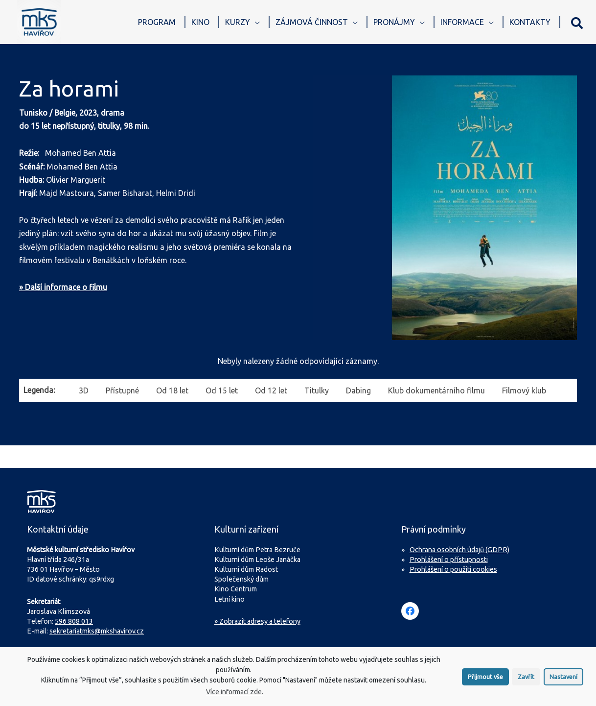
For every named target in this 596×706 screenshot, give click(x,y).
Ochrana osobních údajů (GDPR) (459, 550)
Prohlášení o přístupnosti (449, 559)
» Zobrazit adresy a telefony (257, 621)
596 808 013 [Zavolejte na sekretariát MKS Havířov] (74, 621)
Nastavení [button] (563, 680)
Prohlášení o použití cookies (453, 569)
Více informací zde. (234, 695)
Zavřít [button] (526, 680)
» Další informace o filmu (63, 287)
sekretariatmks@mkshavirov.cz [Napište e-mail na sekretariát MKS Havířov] (96, 631)
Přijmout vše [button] (485, 680)
